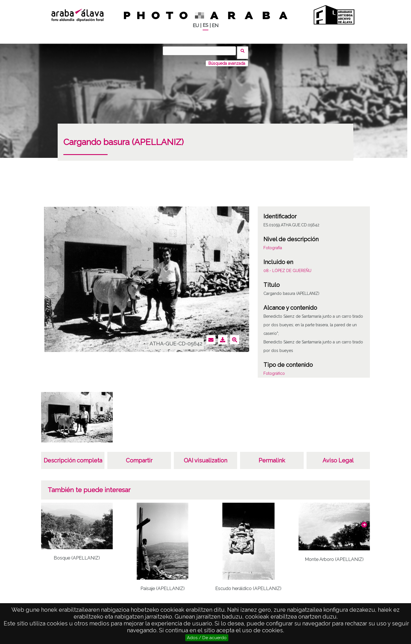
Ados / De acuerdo (207, 637)
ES (205, 25)
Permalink (272, 456)
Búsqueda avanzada (226, 59)
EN (215, 25)
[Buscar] (201, 50)
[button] (364, 521)
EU (196, 25)
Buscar (244, 50)
